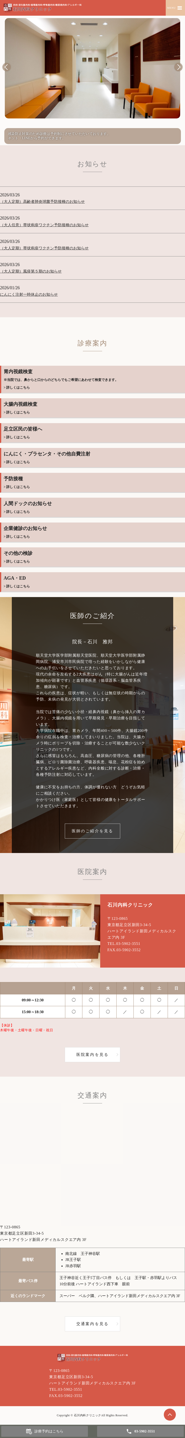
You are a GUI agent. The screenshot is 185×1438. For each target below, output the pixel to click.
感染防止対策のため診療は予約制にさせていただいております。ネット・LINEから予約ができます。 (59, 136)
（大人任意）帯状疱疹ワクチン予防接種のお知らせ (44, 225)
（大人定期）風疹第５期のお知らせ (31, 271)
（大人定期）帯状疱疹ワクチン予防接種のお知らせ (44, 248)
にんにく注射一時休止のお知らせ (29, 294)
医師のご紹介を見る (92, 831)
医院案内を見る (92, 1055)
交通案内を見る (92, 1324)
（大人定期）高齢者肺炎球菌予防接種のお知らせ (42, 202)
